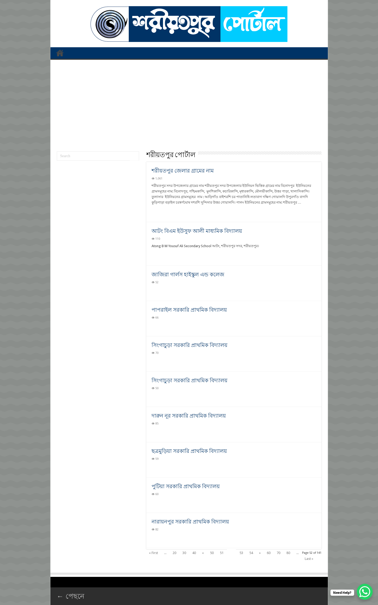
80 (288, 553)
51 (222, 553)
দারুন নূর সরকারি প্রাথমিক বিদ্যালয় (189, 416)
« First (153, 553)
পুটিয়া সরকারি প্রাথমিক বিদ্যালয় (186, 486)
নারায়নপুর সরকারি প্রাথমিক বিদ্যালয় (190, 521)
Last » (309, 559)
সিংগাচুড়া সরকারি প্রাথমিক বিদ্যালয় (189, 345)
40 (194, 553)
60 (268, 553)
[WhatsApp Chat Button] (365, 592)
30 (184, 553)
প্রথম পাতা (60, 52)
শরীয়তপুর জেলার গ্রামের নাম (183, 171)
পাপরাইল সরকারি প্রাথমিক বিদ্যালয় (189, 310)
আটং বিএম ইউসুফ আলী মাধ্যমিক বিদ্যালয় (197, 231)
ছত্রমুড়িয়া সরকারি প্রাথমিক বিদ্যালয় (189, 451)
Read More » (163, 212)
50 (212, 553)
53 (241, 553)
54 (251, 553)
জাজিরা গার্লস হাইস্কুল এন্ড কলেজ (188, 274)
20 (174, 553)
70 (278, 553)
